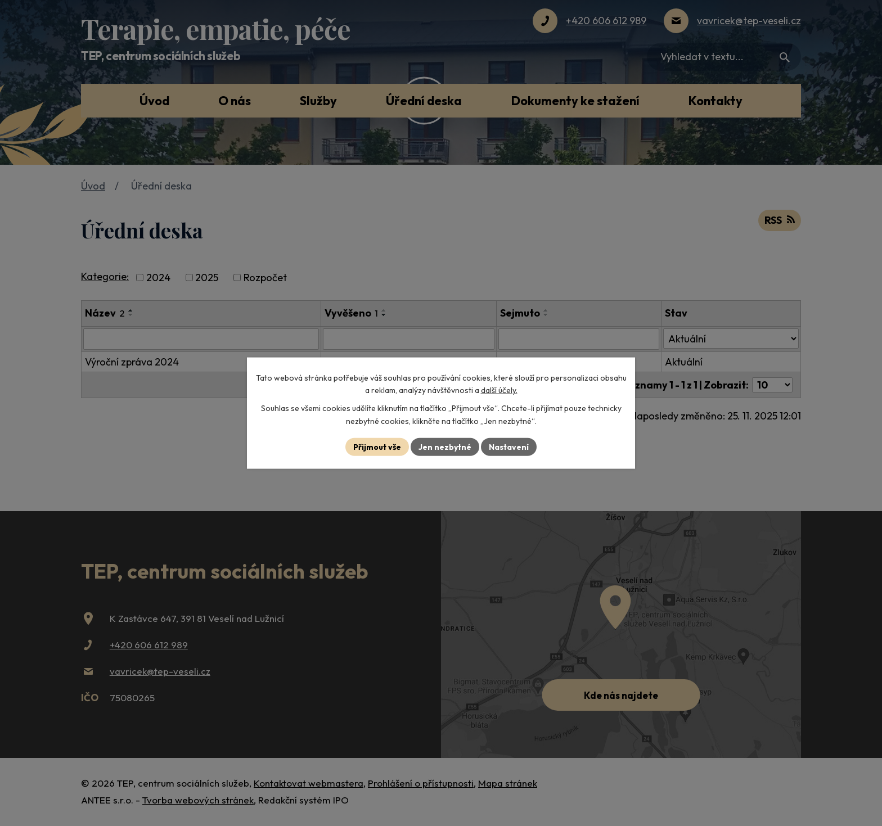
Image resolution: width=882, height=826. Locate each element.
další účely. (499, 390)
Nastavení (509, 446)
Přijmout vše (377, 446)
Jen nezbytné (444, 446)
